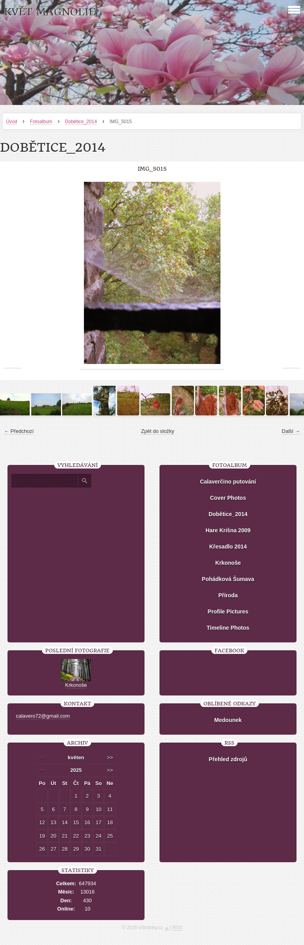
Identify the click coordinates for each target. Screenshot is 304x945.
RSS (177, 927)
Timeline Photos (228, 628)
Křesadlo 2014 (228, 546)
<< (42, 757)
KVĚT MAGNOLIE (49, 12)
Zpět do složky (158, 431)
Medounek (227, 720)
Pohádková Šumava (228, 579)
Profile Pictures (228, 611)
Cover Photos (228, 498)
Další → (291, 431)
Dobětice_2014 (81, 121)
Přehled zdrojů (228, 759)
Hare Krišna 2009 (228, 530)
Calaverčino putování (228, 481)
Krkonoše (228, 563)
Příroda (228, 595)
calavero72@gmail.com (43, 716)
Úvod (11, 121)
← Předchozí (19, 431)
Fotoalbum (41, 121)
